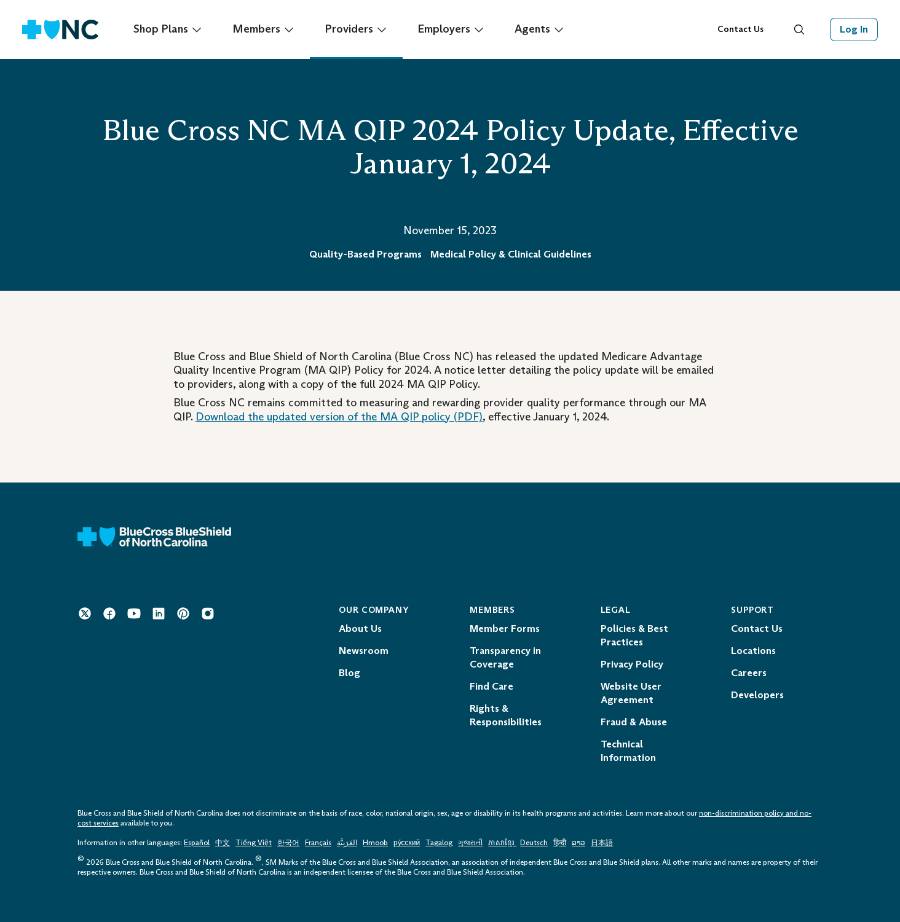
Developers (757, 695)
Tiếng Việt (253, 842)
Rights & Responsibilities (506, 715)
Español (197, 842)
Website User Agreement (631, 693)
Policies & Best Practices (634, 635)
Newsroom (364, 650)
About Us (360, 628)
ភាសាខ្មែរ (502, 842)
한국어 (288, 842)
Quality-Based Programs (365, 254)
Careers (749, 673)
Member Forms (505, 628)
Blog (349, 673)
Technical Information (628, 750)
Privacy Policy (632, 664)
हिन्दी (559, 842)
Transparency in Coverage (505, 657)
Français (318, 842)
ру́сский (406, 842)
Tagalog (438, 842)
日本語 (602, 842)
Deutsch (534, 842)
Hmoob (375, 842)
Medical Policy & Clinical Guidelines (510, 254)
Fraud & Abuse (634, 722)
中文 (222, 842)
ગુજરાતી (470, 842)
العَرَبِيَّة (347, 842)
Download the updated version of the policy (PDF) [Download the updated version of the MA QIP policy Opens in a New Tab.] (339, 417)
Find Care (491, 686)
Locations (753, 650)
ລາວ (578, 842)
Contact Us (740, 29)
